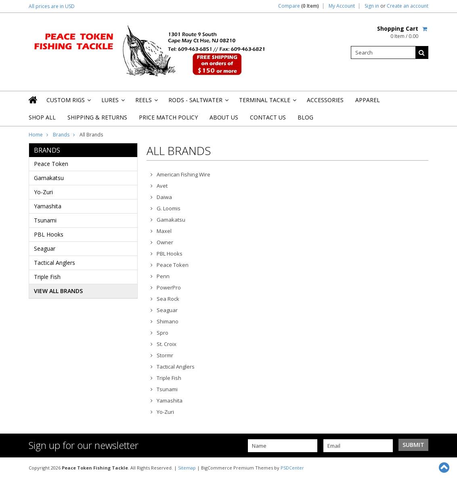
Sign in (372, 6)
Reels (146, 102)
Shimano (167, 321)
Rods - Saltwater (197, 102)
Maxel (164, 231)
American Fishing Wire (183, 174)
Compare (298, 6)
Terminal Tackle (267, 102)
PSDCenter (292, 468)
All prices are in (52, 6)
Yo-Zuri (43, 192)
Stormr (165, 355)
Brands (61, 134)
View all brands (58, 291)
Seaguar (44, 248)
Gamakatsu (49, 178)
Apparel (367, 100)
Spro (162, 332)
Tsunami (45, 220)
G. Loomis (168, 208)
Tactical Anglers (54, 262)
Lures (112, 102)
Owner (165, 242)
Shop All (42, 117)
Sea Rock (168, 298)
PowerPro (169, 287)
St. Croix (166, 344)
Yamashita (47, 206)
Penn (163, 276)
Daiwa (164, 197)
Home (36, 134)
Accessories (325, 100)
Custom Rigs (68, 102)
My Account (342, 6)
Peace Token (51, 164)
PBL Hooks (48, 234)
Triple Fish (47, 277)
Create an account (407, 6)
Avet (162, 185)
